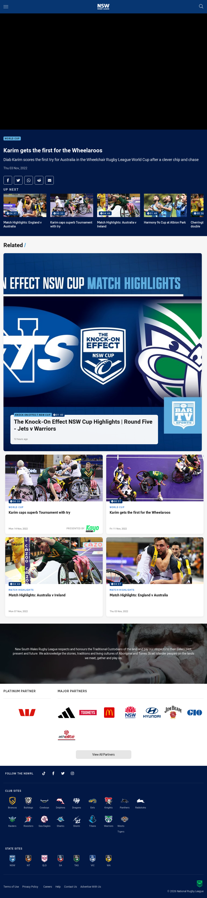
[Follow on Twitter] (63, 773)
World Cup (12, 138)
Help (58, 886)
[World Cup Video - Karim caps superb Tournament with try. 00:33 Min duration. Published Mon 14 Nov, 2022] (54, 494)
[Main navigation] (5, 6)
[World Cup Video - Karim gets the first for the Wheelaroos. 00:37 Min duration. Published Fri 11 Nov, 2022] (155, 494)
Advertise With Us (90, 886)
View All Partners (103, 754)
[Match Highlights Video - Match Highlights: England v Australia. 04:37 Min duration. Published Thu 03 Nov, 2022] (155, 576)
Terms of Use (11, 886)
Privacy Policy (30, 886)
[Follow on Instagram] (72, 773)
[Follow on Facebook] (53, 773)
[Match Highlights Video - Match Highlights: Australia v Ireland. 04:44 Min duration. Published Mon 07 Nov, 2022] (54, 576)
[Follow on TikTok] (44, 773)
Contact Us (70, 886)
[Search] (201, 6)
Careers (47, 886)
